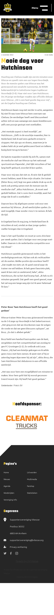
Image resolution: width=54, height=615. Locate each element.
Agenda (7, 486)
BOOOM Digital (30, 577)
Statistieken (32, 492)
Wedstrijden (9, 492)
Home (6, 472)
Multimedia (32, 479)
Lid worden (32, 472)
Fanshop (30, 486)
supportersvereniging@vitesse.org (26, 540)
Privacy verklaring (18, 546)
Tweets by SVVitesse (27, 561)
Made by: (20, 577)
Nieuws (7, 479)
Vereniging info (10, 499)
